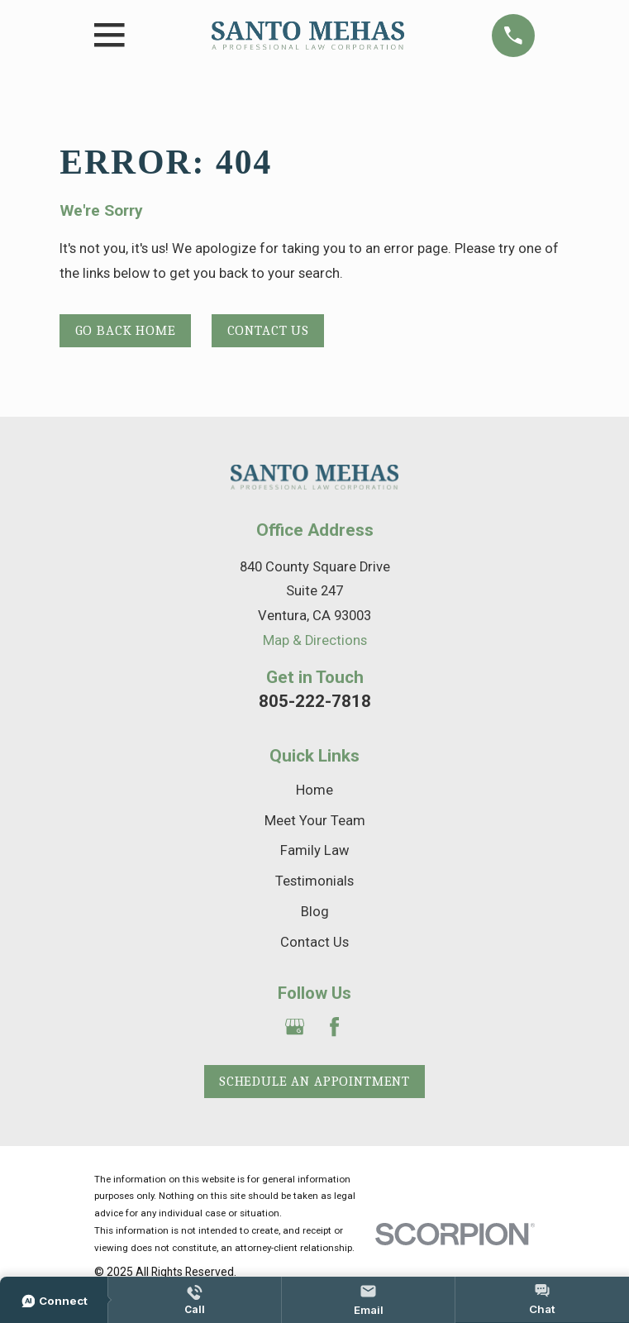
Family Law (314, 850)
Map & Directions (315, 640)
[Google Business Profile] (294, 1026)
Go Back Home (125, 330)
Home (314, 790)
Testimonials (314, 881)
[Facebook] (334, 1026)
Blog (315, 911)
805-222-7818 (315, 701)
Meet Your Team (314, 821)
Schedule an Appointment (314, 1081)
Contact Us (268, 330)
